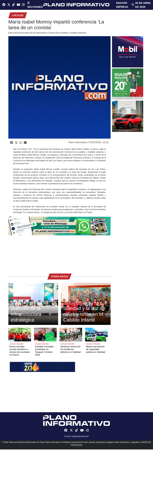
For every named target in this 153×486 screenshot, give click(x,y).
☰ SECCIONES (35, 4)
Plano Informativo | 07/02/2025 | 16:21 (88, 142)
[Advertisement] (59, 253)
